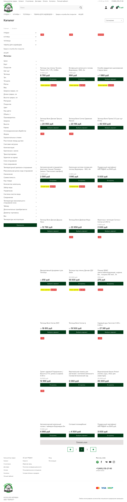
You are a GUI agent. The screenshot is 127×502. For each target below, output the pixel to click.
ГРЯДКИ (7, 14)
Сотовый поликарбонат (77, 424)
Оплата (45, 1)
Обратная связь (27, 464)
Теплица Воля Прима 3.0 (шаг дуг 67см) (110, 120)
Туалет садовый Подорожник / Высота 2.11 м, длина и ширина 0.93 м (51, 374)
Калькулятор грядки (10, 1)
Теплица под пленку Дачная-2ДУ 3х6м (81, 271)
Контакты (52, 1)
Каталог (21, 1)
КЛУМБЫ (17, 14)
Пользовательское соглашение (32, 470)
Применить (20, 225)
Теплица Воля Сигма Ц (77, 323)
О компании (29, 1)
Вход (50, 458)
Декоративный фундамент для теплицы (51, 271)
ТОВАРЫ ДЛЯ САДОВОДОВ (44, 14)
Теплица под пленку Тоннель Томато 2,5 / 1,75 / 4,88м (51, 69)
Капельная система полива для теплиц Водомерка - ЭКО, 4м (80, 168)
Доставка (38, 1)
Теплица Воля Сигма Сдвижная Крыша (80, 120)
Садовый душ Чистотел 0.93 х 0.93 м (109, 324)
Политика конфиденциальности (32, 467)
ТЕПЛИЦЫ (27, 14)
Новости (25, 461)
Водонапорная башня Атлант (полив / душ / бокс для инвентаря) (108, 374)
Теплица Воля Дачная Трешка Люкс (51, 120)
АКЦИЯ (80, 14)
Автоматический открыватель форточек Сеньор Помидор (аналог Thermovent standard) (51, 169)
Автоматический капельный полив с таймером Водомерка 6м (52, 425)
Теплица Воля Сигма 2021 (49, 323)
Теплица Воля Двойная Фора (79, 220)
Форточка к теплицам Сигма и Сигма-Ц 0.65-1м (109, 221)
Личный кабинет (62, 1)
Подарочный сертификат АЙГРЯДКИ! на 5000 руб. (107, 168)
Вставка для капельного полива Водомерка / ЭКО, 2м (81, 69)
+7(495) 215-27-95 (117, 1)
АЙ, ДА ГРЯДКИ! (27, 458)
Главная (6, 28)
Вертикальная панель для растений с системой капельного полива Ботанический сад (81, 374)
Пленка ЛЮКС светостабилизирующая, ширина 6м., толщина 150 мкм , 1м (110, 272)
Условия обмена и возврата (31, 473)
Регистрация (52, 461)
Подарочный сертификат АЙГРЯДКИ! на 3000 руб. (107, 425)
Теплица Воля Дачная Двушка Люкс (51, 221)
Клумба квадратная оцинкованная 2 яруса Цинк (110, 69)
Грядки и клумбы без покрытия (66, 14)
